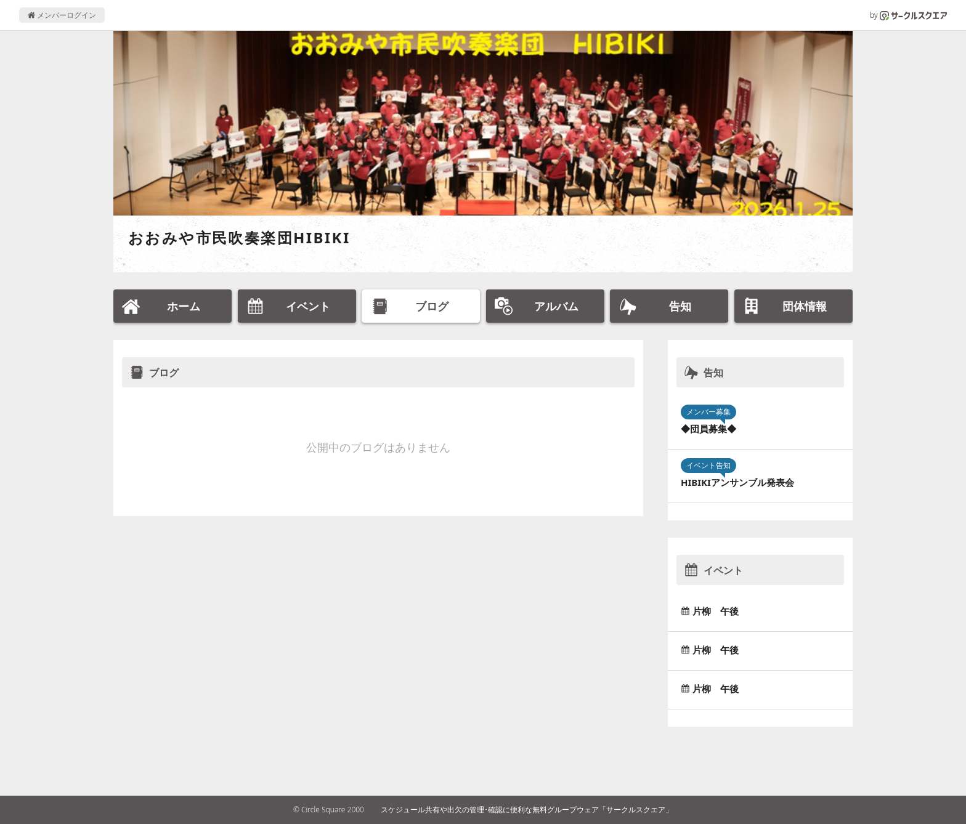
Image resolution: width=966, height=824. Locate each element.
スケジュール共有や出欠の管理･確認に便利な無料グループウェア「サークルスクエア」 (527, 809)
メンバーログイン (62, 15)
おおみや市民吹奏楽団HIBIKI (239, 237)
